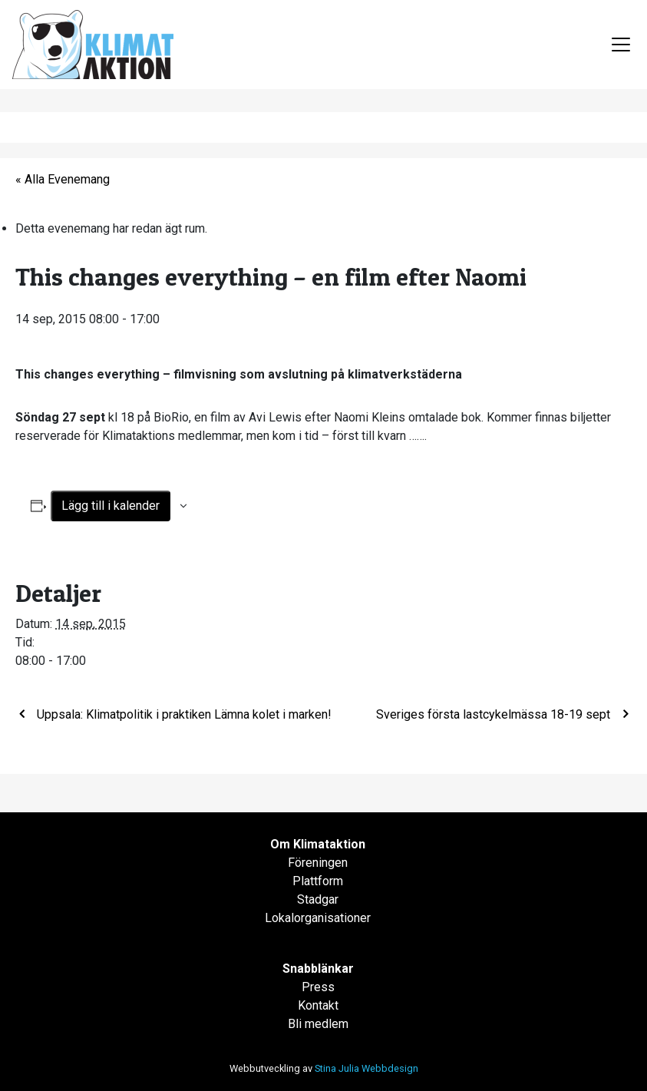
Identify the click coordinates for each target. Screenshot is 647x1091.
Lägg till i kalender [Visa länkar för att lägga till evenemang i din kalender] (110, 505)
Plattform (317, 881)
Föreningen (318, 862)
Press (318, 987)
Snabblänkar (318, 968)
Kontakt (318, 1005)
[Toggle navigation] (621, 44)
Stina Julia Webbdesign (366, 1068)
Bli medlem (318, 1024)
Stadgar (317, 899)
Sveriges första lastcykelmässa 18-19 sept (494, 714)
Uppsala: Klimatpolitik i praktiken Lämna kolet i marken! (183, 714)
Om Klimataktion (317, 844)
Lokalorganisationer (318, 918)
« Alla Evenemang (62, 179)
